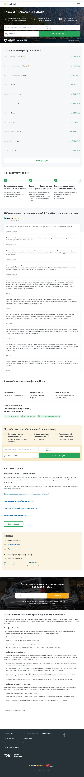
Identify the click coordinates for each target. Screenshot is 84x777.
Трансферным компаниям (30, 734)
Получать (58, 596)
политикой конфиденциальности (46, 603)
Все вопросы (13, 524)
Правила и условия (44, 771)
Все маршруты (42, 161)
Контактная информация (11, 747)
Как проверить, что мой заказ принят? (19, 501)
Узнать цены (59, 34)
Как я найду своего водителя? (15, 515)
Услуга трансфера (9, 738)
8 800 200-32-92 (9, 563)
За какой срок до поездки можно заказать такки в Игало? (26, 494)
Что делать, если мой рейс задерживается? (21, 508)
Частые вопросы (8, 743)
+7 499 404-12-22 (33, 563)
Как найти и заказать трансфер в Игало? (19, 473)
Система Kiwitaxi (8, 734)
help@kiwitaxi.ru (14, 545)
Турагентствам (27, 738)
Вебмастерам (27, 743)
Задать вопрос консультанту (19, 549)
